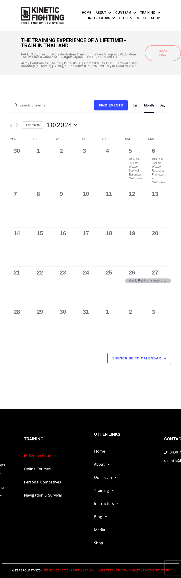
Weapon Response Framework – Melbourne (159, 174)
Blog (101, 516)
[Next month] (17, 125)
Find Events (111, 105)
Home (99, 451)
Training (105, 490)
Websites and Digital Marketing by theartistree (133, 570)
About (103, 464)
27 (155, 272)
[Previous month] (11, 125)
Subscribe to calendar (136, 358)
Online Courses (37, 469)
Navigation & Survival (43, 495)
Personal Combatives (42, 482)
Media (99, 529)
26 (132, 272)
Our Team (106, 477)
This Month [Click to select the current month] (33, 125)
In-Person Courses (40, 455)
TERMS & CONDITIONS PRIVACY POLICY (68, 570)
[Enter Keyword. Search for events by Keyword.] (52, 105)
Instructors (107, 503)
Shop (98, 542)
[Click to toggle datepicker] (61, 125)
